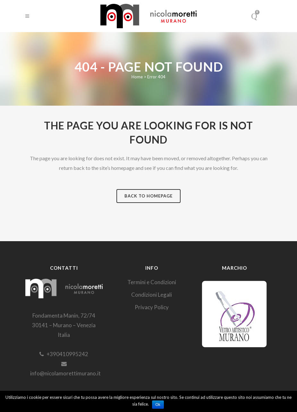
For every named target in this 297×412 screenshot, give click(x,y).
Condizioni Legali (151, 294)
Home (137, 76)
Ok (158, 404)
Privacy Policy (152, 307)
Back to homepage (148, 195)
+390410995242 (63, 354)
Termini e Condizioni (151, 282)
